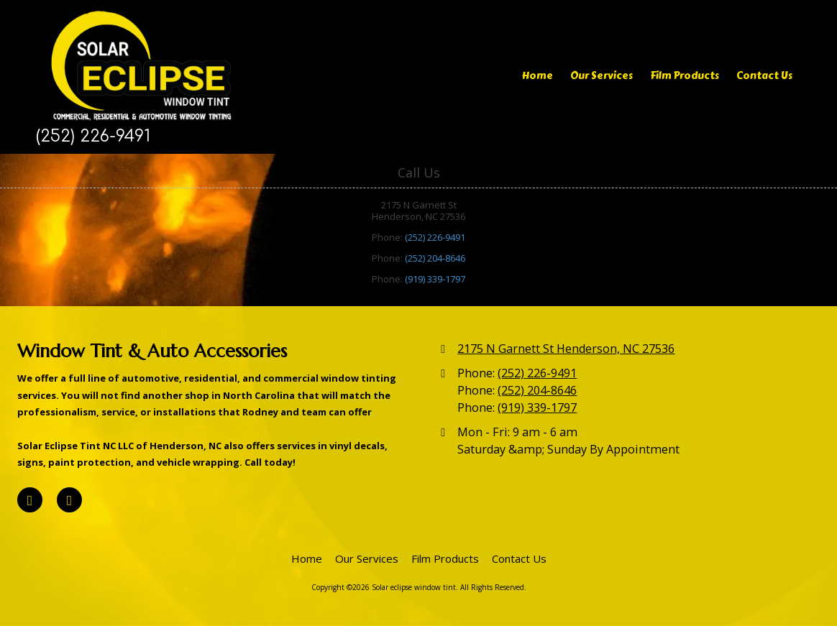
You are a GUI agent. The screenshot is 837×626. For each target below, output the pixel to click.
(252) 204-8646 (435, 258)
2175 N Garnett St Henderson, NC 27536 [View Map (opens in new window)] (565, 348)
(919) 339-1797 (435, 278)
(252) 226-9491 (435, 237)
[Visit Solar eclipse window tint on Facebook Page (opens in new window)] (29, 499)
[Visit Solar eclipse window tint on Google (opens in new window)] (69, 499)
